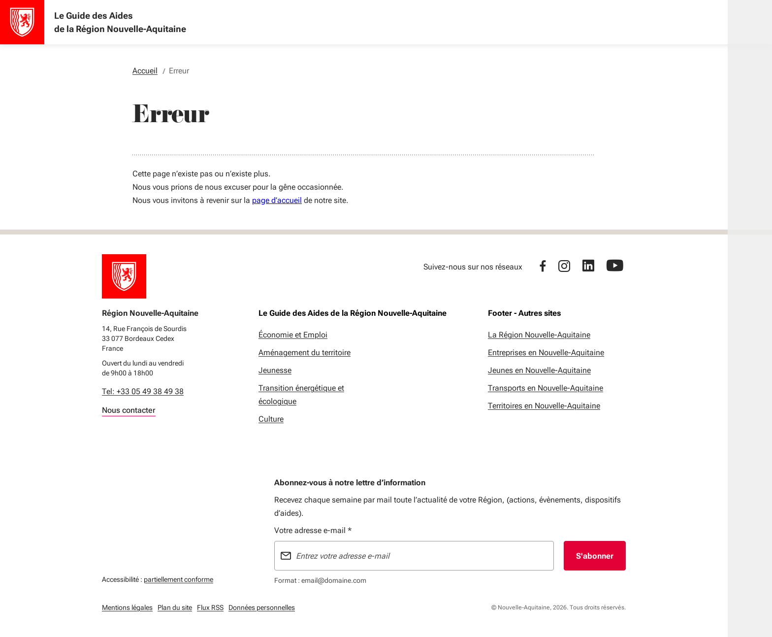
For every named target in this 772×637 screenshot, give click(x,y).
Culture (271, 419)
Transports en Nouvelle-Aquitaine (545, 388)
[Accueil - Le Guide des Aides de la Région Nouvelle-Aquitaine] (22, 22)
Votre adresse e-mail (313, 530)
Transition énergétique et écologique (301, 394)
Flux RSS (210, 607)
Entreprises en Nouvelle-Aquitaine (546, 352)
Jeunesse (274, 370)
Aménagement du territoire (304, 352)
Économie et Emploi (292, 334)
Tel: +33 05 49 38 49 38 (143, 391)
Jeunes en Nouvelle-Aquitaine (539, 370)
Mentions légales (127, 607)
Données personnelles (261, 607)
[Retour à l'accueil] (124, 276)
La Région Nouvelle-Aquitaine (539, 334)
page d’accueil (277, 200)
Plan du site (175, 607)
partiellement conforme (178, 578)
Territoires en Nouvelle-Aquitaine (544, 405)
